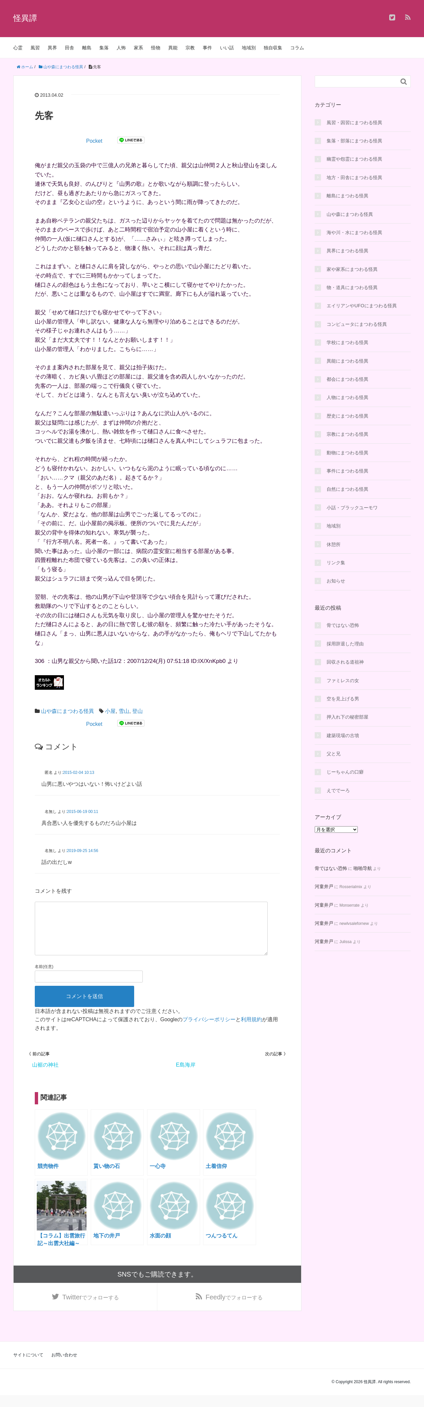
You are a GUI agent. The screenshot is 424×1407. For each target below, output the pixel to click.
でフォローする (90, 1308)
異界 (52, 47)
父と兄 (334, 753)
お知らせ (336, 580)
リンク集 (336, 562)
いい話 (227, 47)
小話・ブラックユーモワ (352, 507)
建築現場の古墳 (343, 735)
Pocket (94, 141)
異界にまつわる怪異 (347, 250)
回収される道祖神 (345, 662)
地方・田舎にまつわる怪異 (354, 177)
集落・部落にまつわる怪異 (354, 140)
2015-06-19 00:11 (82, 811)
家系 (138, 47)
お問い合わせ (64, 1366)
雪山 (124, 711)
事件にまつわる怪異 (347, 471)
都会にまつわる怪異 (347, 379)
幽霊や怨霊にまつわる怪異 (354, 159)
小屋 (110, 711)
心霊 (18, 47)
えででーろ (338, 790)
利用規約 (251, 1030)
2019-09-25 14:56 (82, 850)
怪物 (155, 47)
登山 (137, 711)
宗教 (190, 47)
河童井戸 (324, 886)
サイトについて (28, 1366)
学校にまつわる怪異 (347, 342)
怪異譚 (25, 18)
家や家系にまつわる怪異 (352, 269)
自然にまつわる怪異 (347, 489)
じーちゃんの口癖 (345, 772)
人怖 (121, 47)
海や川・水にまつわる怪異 (354, 232)
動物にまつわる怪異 (347, 452)
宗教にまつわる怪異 (347, 434)
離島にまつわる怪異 (347, 195)
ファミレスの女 (343, 680)
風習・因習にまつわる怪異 (354, 122)
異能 (173, 47)
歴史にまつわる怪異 (347, 416)
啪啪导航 (362, 868)
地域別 (249, 47)
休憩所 (334, 544)
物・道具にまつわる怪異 (352, 287)
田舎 (69, 47)
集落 (104, 47)
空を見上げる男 (343, 698)
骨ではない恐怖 (343, 625)
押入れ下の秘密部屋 (347, 717)
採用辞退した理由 (345, 643)
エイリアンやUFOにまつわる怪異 (362, 305)
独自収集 (273, 47)
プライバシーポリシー (209, 1030)
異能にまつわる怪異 (347, 361)
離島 (86, 47)
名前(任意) (44, 977)
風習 (35, 47)
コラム (297, 47)
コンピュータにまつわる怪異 (357, 324)
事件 (207, 47)
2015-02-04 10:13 (78, 772)
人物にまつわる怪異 (347, 397)
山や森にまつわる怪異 (67, 711)
